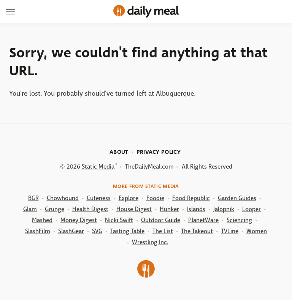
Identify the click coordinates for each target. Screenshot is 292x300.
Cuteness (99, 198)
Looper (251, 209)
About (119, 152)
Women (256, 231)
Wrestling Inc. (150, 242)
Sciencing (239, 220)
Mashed (42, 220)
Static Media (98, 167)
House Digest (134, 209)
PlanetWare (203, 220)
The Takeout (197, 231)
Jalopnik (223, 209)
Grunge (54, 209)
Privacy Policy (158, 152)
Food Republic (191, 198)
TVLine (229, 231)
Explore (128, 198)
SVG (97, 231)
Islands (196, 209)
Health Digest (90, 209)
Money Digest (78, 220)
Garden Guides (237, 198)
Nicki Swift (119, 220)
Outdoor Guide (160, 220)
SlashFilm (37, 231)
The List (162, 231)
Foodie (155, 198)
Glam (30, 209)
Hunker (169, 209)
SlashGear (71, 231)
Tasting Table (127, 231)
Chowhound (63, 198)
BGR (33, 198)
